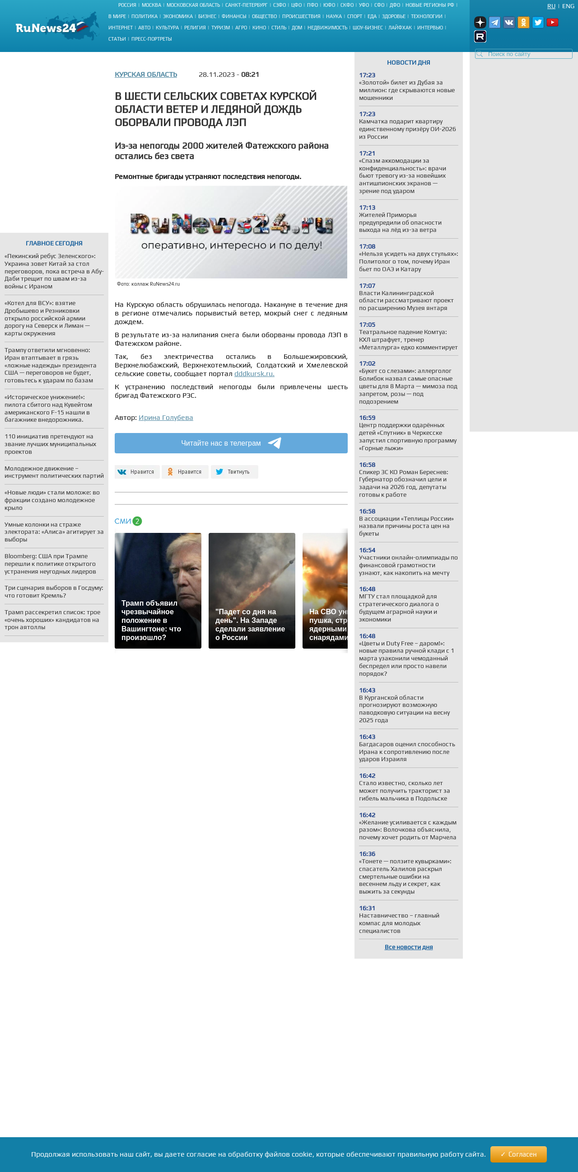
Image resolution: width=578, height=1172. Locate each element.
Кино (259, 27)
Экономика (178, 16)
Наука (334, 16)
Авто (144, 27)
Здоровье (394, 16)
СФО (379, 5)
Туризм (220, 27)
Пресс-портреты (151, 39)
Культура (167, 27)
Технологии (427, 16)
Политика (144, 16)
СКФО (347, 5)
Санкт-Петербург (246, 5)
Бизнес (207, 16)
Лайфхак (400, 27)
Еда (372, 16)
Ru (551, 5)
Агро (241, 27)
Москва (151, 5)
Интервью (430, 27)
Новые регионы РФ (430, 5)
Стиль (278, 27)
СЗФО (279, 5)
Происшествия (301, 16)
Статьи (117, 39)
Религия (195, 27)
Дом (297, 27)
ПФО (312, 5)
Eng (568, 5)
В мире (117, 16)
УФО (364, 5)
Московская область (193, 5)
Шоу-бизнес (368, 27)
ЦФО (296, 5)
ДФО (395, 5)
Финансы (234, 16)
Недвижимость (327, 27)
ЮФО (329, 5)
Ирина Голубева (166, 417)
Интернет (120, 27)
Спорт (354, 16)
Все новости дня (409, 947)
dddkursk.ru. (254, 373)
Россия (127, 5)
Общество (264, 16)
